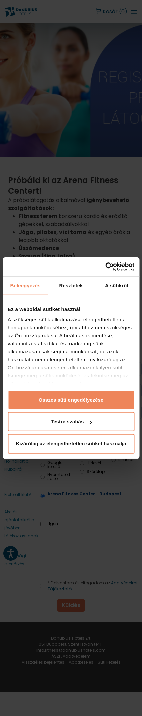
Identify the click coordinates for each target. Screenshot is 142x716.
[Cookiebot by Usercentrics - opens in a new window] (105, 266)
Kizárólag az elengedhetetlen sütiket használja (71, 443)
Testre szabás (71, 421)
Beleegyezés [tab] (25, 285)
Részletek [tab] (71, 285)
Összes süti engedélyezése (71, 399)
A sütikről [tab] (116, 285)
